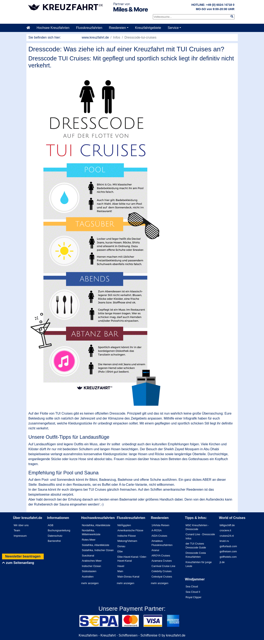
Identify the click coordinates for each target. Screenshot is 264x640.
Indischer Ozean (91, 566)
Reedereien (117, 27)
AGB (50, 525)
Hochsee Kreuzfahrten (53, 27)
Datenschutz (55, 535)
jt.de (222, 562)
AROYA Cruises (161, 555)
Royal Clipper (194, 597)
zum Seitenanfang (18, 563)
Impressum (20, 535)
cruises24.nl (227, 535)
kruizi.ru (224, 540)
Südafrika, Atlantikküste (95, 545)
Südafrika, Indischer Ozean (98, 550)
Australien (88, 576)
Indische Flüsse (126, 535)
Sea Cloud (192, 586)
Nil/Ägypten (124, 525)
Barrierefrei (54, 540)
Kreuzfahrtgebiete (148, 27)
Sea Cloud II (193, 591)
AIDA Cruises (159, 535)
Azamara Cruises (162, 560)
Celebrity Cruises (162, 571)
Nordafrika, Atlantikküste (96, 525)
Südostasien (89, 571)
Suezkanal (88, 555)
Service (173, 27)
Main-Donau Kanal (128, 576)
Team (17, 530)
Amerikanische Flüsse (130, 530)
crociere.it (225, 530)
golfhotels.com (228, 556)
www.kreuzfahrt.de (95, 37)
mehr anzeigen (90, 583)
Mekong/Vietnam (127, 540)
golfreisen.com (228, 551)
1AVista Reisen (160, 525)
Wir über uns (21, 525)
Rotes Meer (88, 539)
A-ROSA (157, 530)
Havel (120, 566)
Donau (121, 546)
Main (120, 571)
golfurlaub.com (228, 546)
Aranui (155, 550)
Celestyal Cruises (162, 576)
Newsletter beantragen (23, 556)
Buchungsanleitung (59, 530)
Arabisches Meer (92, 560)
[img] (232, 16)
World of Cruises (232, 518)
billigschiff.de (227, 525)
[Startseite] (29, 28)
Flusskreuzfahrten (89, 27)
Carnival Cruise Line (163, 566)
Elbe (120, 551)
